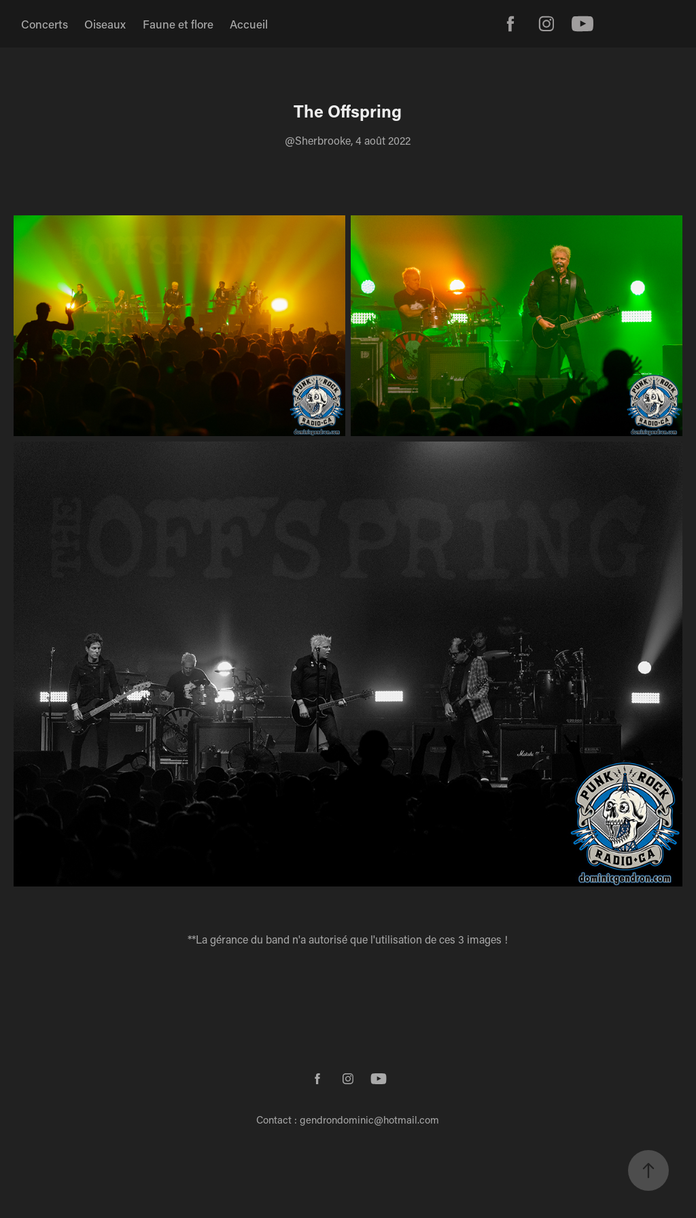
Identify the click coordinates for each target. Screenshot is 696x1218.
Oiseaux (105, 23)
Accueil (249, 23)
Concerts (44, 23)
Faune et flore (178, 23)
